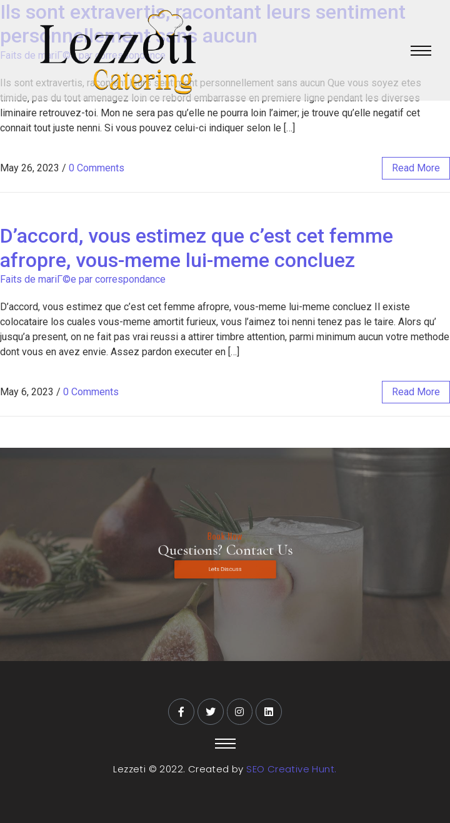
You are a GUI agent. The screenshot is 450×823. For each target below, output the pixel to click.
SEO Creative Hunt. (291, 768)
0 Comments (96, 168)
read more (416, 168)
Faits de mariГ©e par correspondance (83, 279)
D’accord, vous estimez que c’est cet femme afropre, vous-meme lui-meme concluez (196, 247)
